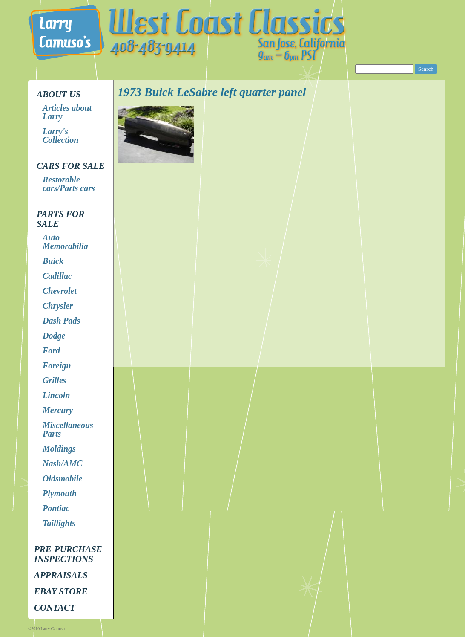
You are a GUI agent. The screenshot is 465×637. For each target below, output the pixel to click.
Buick (53, 261)
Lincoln (56, 395)
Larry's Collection (60, 136)
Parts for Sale (60, 219)
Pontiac (56, 508)
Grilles (54, 380)
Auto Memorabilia (65, 242)
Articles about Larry (67, 112)
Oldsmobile (62, 478)
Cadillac (57, 276)
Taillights (59, 523)
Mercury (58, 410)
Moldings (59, 448)
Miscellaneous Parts (68, 429)
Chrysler (58, 305)
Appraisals (61, 575)
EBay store (60, 591)
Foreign (57, 365)
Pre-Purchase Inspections (68, 554)
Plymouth (60, 493)
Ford (51, 350)
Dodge (54, 335)
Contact (54, 607)
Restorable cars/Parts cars (69, 184)
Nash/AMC (62, 463)
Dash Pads (61, 320)
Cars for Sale (71, 166)
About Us (58, 94)
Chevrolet (60, 290)
